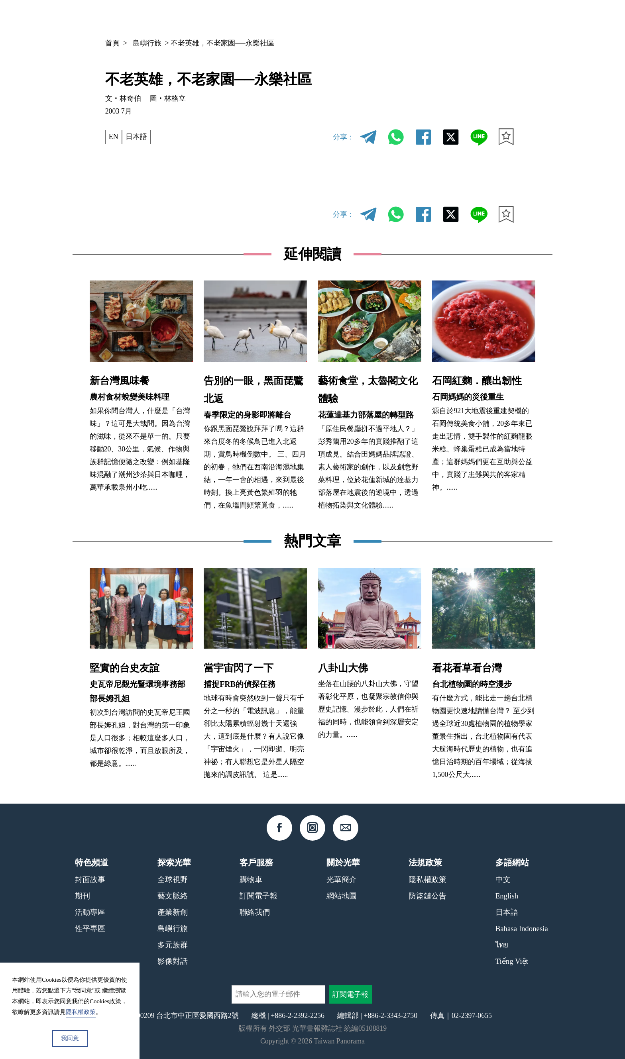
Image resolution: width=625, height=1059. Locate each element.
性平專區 (90, 928)
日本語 (136, 137)
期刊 (415, 18)
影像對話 (172, 961)
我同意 (70, 1038)
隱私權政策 (427, 879)
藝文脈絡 (172, 896)
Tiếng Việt (511, 961)
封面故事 (90, 879)
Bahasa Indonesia (521, 928)
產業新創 (172, 912)
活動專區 (90, 912)
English (506, 896)
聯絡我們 (255, 912)
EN (113, 137)
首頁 (112, 43)
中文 (485, 18)
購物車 (251, 879)
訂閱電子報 (258, 896)
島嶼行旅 (147, 43)
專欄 (445, 18)
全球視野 (172, 879)
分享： (343, 137)
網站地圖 (341, 896)
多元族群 (172, 945)
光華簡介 (341, 879)
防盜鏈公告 (427, 896)
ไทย (501, 945)
